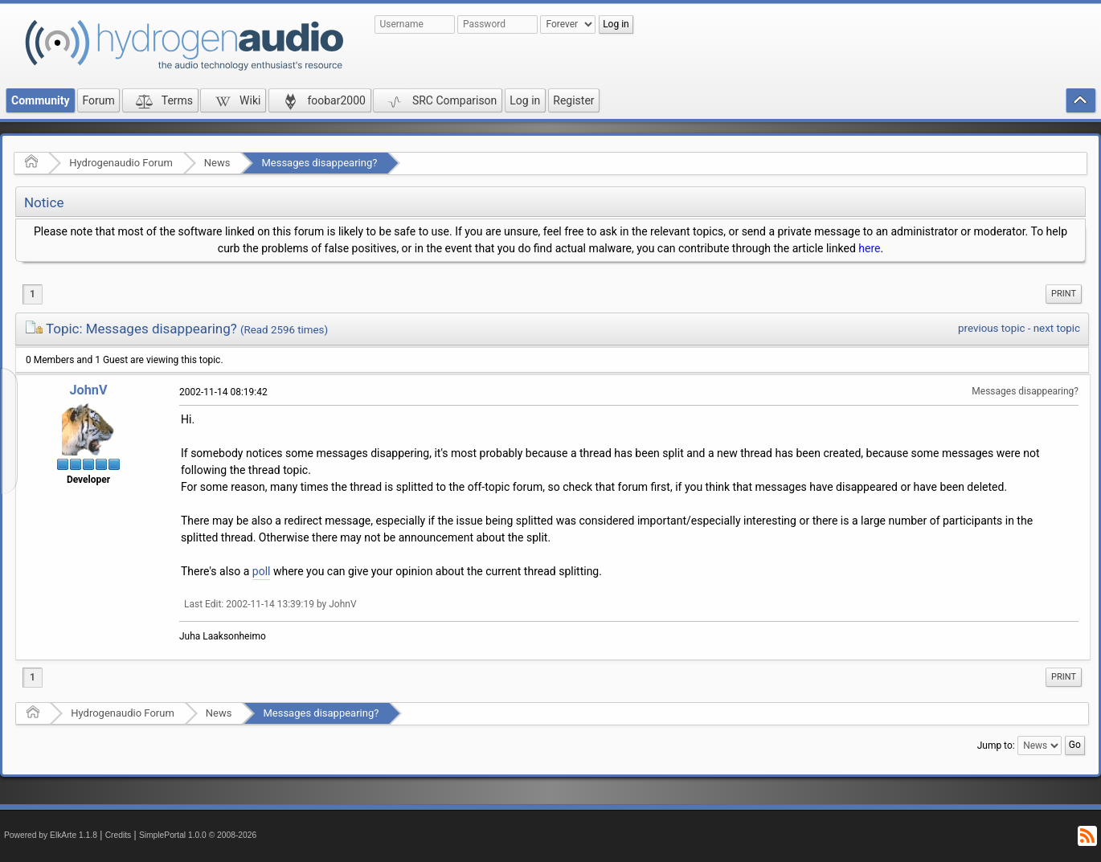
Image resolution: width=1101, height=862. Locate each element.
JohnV (88, 390)
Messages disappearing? (319, 163)
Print (1063, 293)
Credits (118, 835)
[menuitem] (1064, 294)
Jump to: (996, 745)
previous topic (991, 328)
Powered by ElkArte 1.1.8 (50, 835)
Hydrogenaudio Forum (121, 163)
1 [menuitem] (32, 294)
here (869, 248)
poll (261, 571)
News (217, 163)
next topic (1056, 328)
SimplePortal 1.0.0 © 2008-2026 (197, 835)
